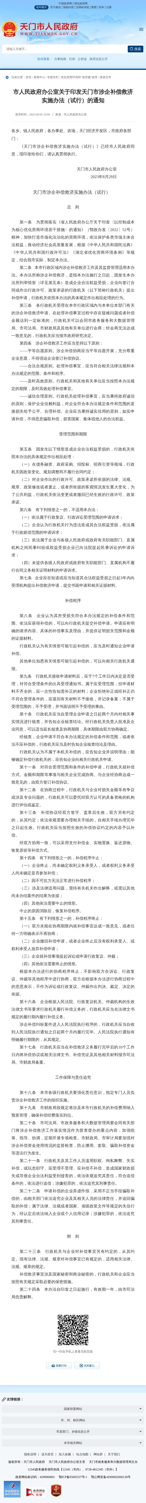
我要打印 (59, 1365)
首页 (28, 77)
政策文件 (105, 77)
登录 (101, 7)
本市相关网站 (73, 1443)
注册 (109, 7)
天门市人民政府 (40, 29)
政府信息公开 (99, 59)
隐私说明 (30, 1454)
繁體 (94, 7)
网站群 (98, 1454)
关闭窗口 (87, 1365)
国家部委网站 (73, 1408)
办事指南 (60, 59)
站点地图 (82, 1454)
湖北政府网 (80, 3)
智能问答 (68, 7)
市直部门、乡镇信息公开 (73, 1431)
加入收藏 (65, 1454)
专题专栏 (53, 77)
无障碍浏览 (82, 7)
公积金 (82, 59)
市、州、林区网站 (73, 1420)
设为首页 (47, 1454)
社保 (72, 59)
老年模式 (41, 7)
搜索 (135, 49)
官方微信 (55, 7)
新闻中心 (39, 77)
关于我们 (114, 1454)
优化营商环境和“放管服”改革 (79, 77)
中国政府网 (65, 3)
